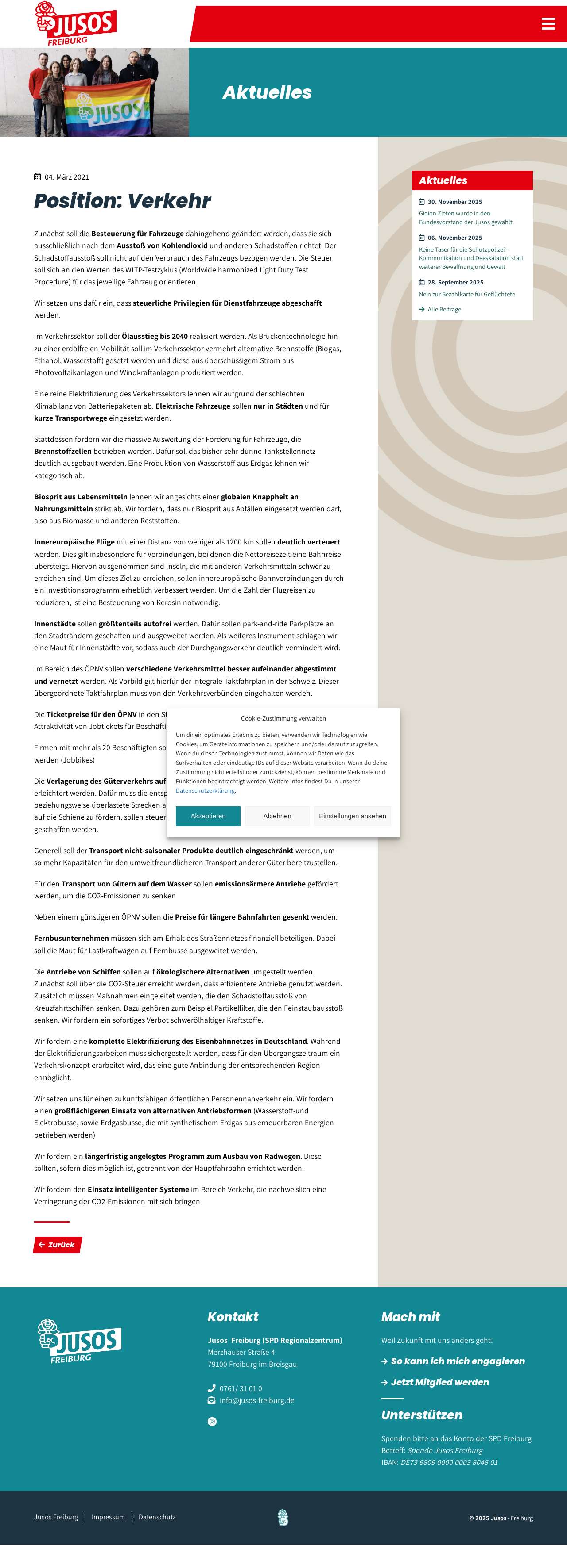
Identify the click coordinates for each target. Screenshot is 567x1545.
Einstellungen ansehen (352, 816)
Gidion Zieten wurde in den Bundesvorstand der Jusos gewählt (466, 217)
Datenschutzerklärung (205, 790)
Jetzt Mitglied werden (440, 1382)
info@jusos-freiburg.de (257, 1400)
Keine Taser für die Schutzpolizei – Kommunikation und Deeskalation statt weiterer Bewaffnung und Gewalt (471, 258)
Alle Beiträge (440, 309)
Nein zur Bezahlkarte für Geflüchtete (467, 294)
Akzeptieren (207, 816)
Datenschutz (157, 1517)
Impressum (108, 1517)
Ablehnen (277, 816)
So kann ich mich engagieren (458, 1361)
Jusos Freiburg (56, 1517)
